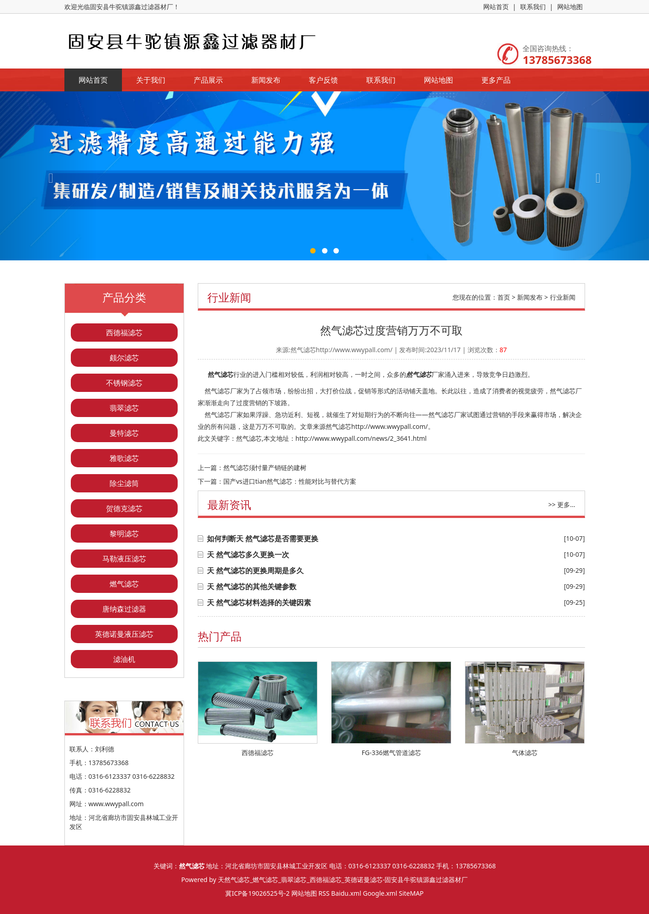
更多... (566, 504)
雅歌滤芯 (124, 458)
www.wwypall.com (116, 803)
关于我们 (150, 80)
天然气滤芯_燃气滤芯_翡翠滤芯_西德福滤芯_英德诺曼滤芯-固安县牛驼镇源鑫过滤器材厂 (343, 879)
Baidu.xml (346, 893)
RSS (323, 893)
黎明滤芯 (124, 533)
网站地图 (570, 6)
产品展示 (208, 80)
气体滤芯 (525, 752)
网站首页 (496, 6)
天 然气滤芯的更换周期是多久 (255, 570)
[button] (48, 175)
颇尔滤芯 (124, 358)
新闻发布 (265, 80)
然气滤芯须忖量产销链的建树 (264, 467)
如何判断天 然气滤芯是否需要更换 (262, 539)
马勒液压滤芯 (124, 559)
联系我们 (533, 6)
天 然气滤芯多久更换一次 (248, 554)
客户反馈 (323, 80)
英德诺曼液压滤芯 (124, 634)
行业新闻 (562, 297)
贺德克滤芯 (124, 508)
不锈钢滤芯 (124, 383)
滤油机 (124, 659)
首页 (503, 297)
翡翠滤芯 (124, 408)
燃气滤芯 (124, 584)
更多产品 (496, 80)
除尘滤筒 (124, 483)
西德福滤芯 (124, 333)
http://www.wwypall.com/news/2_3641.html (361, 438)
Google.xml (380, 893)
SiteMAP (411, 893)
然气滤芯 (220, 374)
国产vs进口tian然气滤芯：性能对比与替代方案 (289, 481)
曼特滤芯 (124, 433)
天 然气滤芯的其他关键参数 (251, 586)
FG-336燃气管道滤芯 (391, 752)
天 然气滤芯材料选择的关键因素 (259, 602)
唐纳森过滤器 (124, 609)
